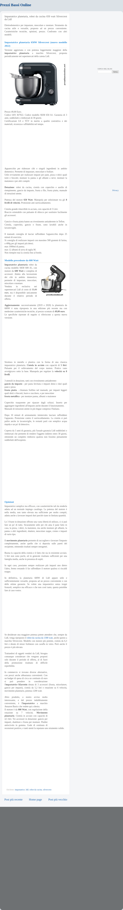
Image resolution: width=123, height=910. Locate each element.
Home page (35, 799)
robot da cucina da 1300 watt (40, 638)
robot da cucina (35, 790)
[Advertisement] (36, 339)
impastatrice (20, 790)
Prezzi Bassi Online (15, 5)
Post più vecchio (57, 799)
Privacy (115, 190)
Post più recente (13, 799)
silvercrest (47, 790)
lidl (27, 790)
